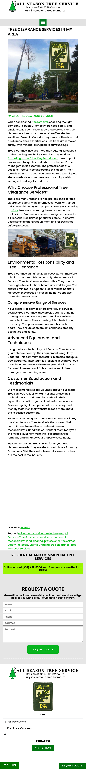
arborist (41, 537)
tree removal (40, 122)
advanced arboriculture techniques (41, 533)
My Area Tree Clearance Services (30, 116)
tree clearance (60, 544)
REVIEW (25, 527)
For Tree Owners (19, 728)
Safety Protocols (18, 544)
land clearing (34, 541)
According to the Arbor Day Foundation (33, 158)
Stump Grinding (40, 544)
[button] (43, 22)
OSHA (14, 210)
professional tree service (59, 541)
